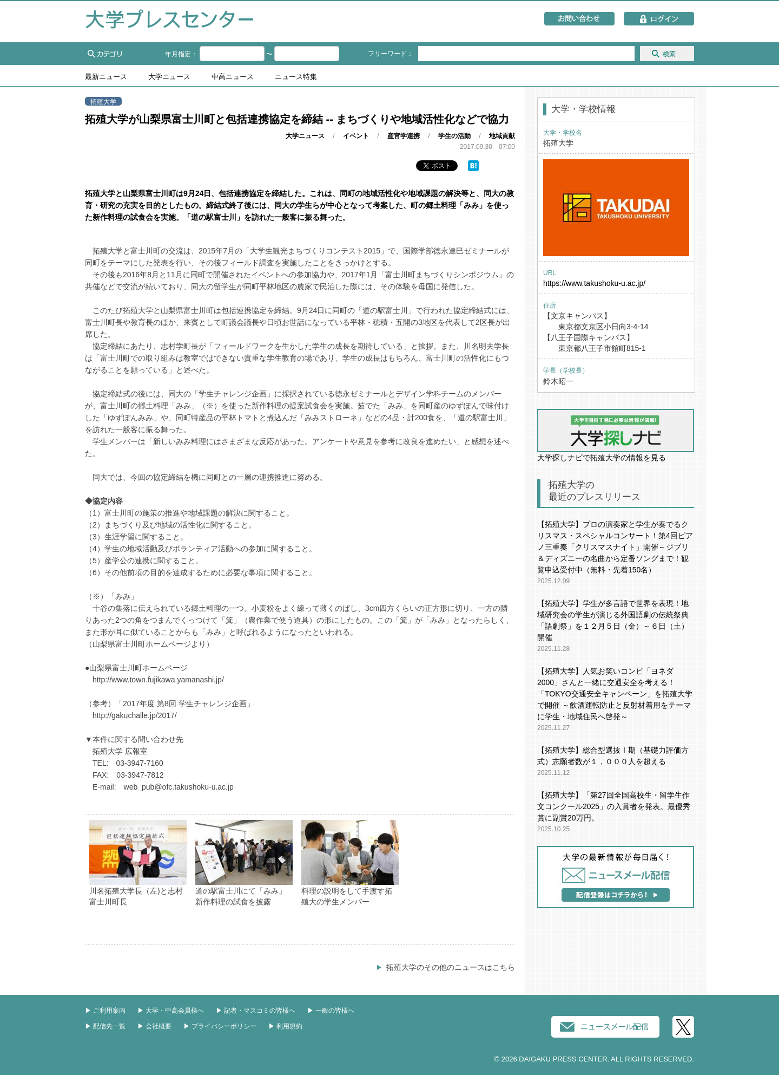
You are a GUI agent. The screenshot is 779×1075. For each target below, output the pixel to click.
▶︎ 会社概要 (154, 1026)
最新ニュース (106, 77)
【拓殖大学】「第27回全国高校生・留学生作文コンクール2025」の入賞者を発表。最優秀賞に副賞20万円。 (613, 806)
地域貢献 (502, 136)
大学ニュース (169, 77)
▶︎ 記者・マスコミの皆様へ (255, 1010)
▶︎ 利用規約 (285, 1026)
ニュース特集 (296, 77)
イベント (356, 136)
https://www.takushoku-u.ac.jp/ (594, 283)
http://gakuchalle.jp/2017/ (135, 715)
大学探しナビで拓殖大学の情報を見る (615, 435)
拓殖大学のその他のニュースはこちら (450, 967)
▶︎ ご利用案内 (105, 1010)
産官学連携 (403, 136)
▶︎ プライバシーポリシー (219, 1026)
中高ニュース (233, 77)
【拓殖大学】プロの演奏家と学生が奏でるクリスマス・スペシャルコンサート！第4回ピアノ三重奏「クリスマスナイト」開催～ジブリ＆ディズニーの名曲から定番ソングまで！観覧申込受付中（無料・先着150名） (615, 547)
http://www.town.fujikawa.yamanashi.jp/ (158, 679)
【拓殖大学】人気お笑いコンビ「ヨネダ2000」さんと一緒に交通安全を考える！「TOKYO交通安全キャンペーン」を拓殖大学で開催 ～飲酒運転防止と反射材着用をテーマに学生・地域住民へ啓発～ (614, 694)
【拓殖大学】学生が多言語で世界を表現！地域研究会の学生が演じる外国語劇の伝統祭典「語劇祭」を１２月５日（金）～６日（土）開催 (613, 620)
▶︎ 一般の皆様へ (330, 1010)
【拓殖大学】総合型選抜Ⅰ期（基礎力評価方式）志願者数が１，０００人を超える (613, 756)
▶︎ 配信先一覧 (105, 1026)
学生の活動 (454, 136)
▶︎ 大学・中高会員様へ (170, 1010)
